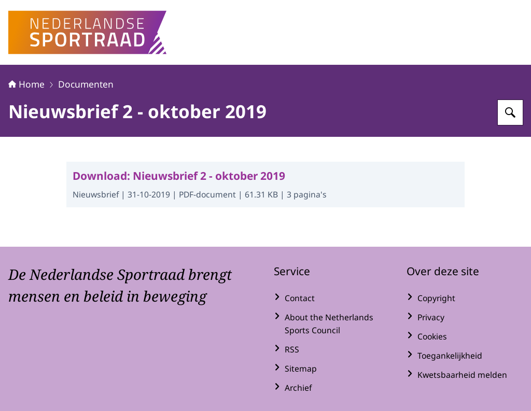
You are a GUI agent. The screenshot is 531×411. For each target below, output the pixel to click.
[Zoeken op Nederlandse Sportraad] (510, 112)
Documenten (86, 84)
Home (26, 84)
